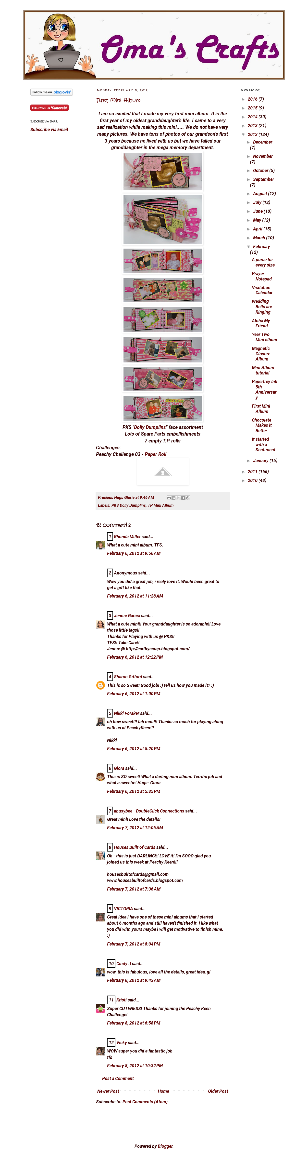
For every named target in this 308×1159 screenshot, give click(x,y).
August (260, 193)
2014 (253, 116)
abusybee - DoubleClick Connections (149, 810)
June (258, 211)
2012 (253, 134)
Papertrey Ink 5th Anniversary (264, 389)
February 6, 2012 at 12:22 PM (135, 657)
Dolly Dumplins (150, 427)
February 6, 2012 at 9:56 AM (133, 553)
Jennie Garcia (127, 615)
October (261, 170)
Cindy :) (123, 963)
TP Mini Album (161, 505)
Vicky (121, 1042)
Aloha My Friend (261, 323)
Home (163, 1091)
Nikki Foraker (126, 713)
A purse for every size (263, 262)
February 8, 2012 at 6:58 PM (133, 1023)
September (263, 179)
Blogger (165, 1146)
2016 (253, 99)
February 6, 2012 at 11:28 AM (135, 596)
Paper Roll (155, 454)
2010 (253, 480)
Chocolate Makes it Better (262, 425)
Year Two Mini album (264, 337)
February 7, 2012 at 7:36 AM (133, 889)
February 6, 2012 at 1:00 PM (133, 693)
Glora (119, 768)
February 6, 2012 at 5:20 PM (133, 748)
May (257, 220)
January (261, 460)
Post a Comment (118, 1078)
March (259, 237)
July (257, 202)
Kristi (121, 999)
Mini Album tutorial (263, 370)
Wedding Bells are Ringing (262, 306)
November (263, 156)
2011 (253, 471)
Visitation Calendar (262, 290)
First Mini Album (118, 101)
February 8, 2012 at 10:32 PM (135, 1065)
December (262, 142)
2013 (253, 125)
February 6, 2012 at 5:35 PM (133, 791)
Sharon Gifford (128, 676)
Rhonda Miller (127, 536)
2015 (253, 107)
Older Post (218, 1091)
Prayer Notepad (262, 276)
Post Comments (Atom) (145, 1101)
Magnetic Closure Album (261, 353)
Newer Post (108, 1091)
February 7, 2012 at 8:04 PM (133, 943)
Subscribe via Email (49, 129)
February (261, 246)
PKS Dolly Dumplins (128, 505)
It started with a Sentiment (263, 444)
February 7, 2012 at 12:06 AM (135, 827)
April (258, 228)
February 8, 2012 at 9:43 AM (133, 980)
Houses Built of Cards (134, 847)
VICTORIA (123, 908)
